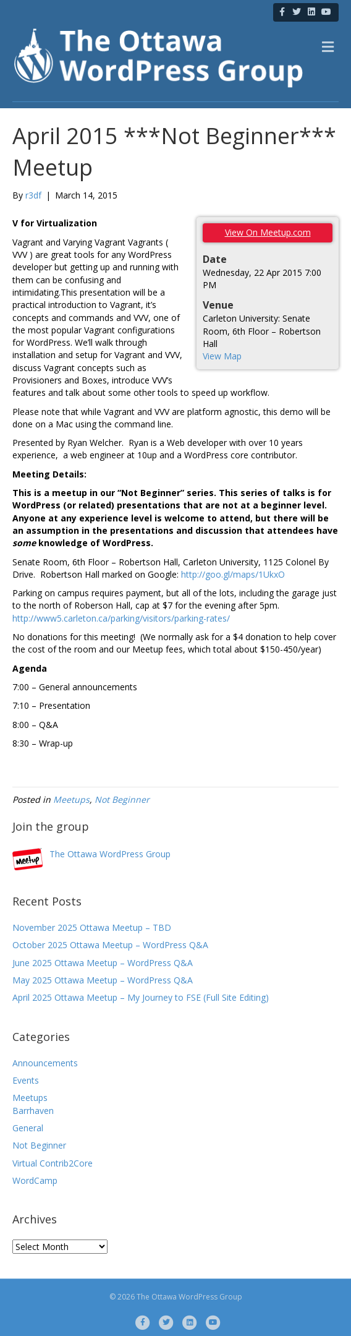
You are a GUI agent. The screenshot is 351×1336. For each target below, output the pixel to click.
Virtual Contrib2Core (52, 1163)
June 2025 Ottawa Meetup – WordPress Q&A (102, 963)
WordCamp (34, 1180)
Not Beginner (122, 799)
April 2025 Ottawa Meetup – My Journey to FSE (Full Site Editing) (140, 997)
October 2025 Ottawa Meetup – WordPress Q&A (110, 945)
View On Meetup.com (268, 232)
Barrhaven (33, 1110)
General (27, 1128)
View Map (222, 356)
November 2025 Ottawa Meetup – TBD (91, 927)
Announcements (45, 1063)
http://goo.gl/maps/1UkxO (233, 574)
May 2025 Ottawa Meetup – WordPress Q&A (102, 980)
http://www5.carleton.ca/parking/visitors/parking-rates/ (121, 618)
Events (25, 1080)
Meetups (71, 799)
